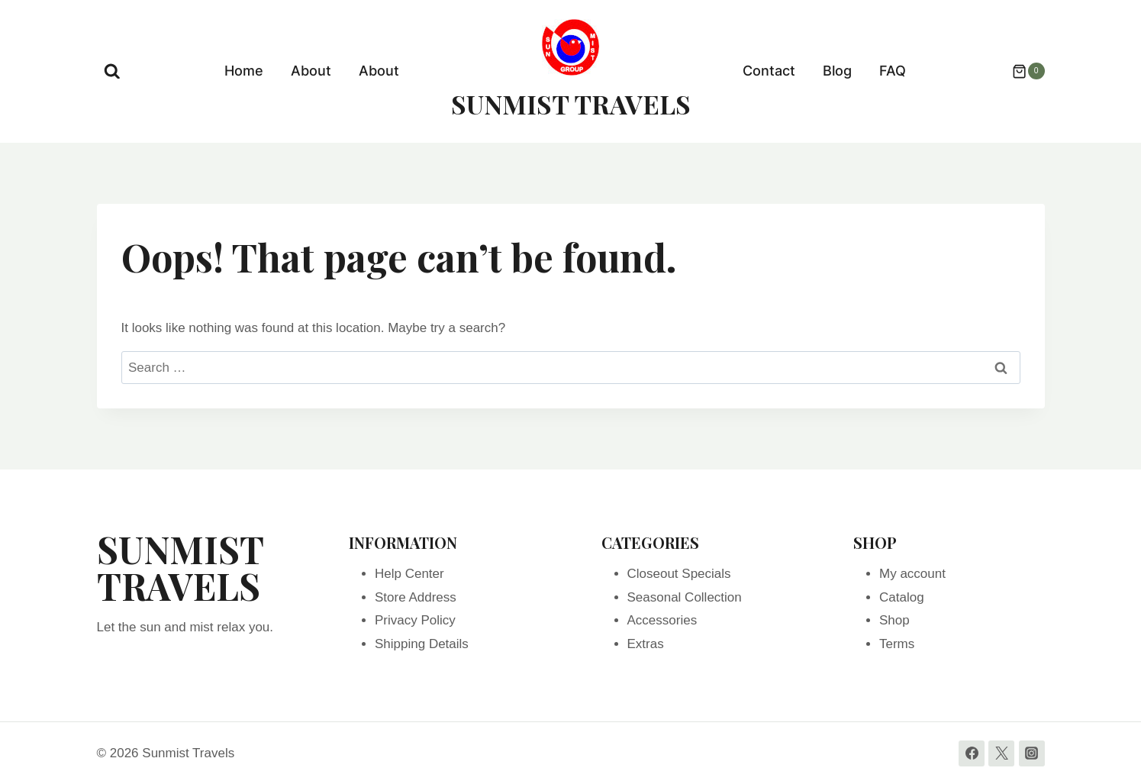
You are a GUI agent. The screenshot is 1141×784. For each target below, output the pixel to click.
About (311, 71)
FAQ (892, 71)
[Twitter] (1001, 753)
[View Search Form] (112, 71)
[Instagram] (1032, 753)
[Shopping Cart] (1020, 71)
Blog (837, 71)
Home (243, 71)
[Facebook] (972, 753)
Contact (769, 71)
